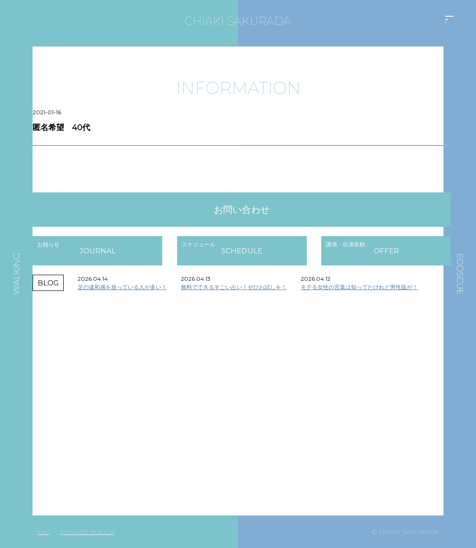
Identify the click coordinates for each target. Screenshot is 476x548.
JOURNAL (97, 250)
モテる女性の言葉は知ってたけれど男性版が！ (359, 287)
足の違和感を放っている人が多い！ (122, 287)
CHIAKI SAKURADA (238, 21)
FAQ (44, 532)
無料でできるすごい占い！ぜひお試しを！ (234, 287)
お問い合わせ (242, 209)
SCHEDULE (241, 250)
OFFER (386, 250)
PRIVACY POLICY (87, 532)
